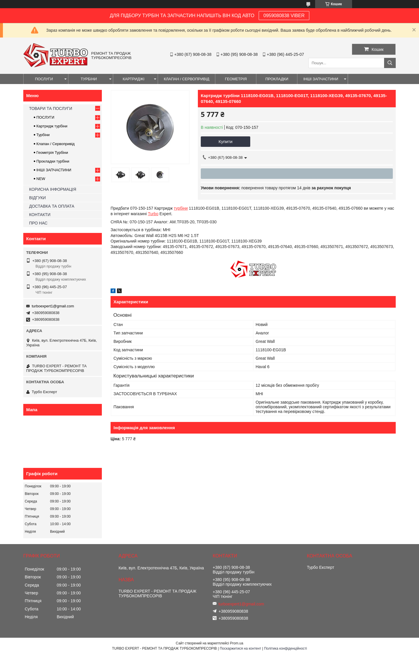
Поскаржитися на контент (240, 648)
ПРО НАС (38, 223)
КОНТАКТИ (39, 214)
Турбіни (43, 135)
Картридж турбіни (52, 126)
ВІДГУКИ (37, 197)
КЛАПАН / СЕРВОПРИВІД (186, 79)
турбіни (181, 208)
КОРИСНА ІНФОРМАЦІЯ (52, 189)
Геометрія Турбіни (52, 152)
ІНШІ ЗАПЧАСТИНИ (320, 79)
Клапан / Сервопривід (55, 144)
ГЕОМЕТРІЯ (236, 79)
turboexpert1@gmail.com (53, 306)
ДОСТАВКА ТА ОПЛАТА (51, 206)
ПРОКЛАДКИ (276, 79)
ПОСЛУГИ (44, 79)
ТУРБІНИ (89, 79)
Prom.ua (236, 643)
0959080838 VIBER (283, 15)
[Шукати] (390, 63)
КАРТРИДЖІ (134, 79)
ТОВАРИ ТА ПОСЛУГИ (50, 108)
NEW (40, 179)
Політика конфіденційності (285, 648)
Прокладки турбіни (52, 161)
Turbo (153, 213)
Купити (225, 141)
